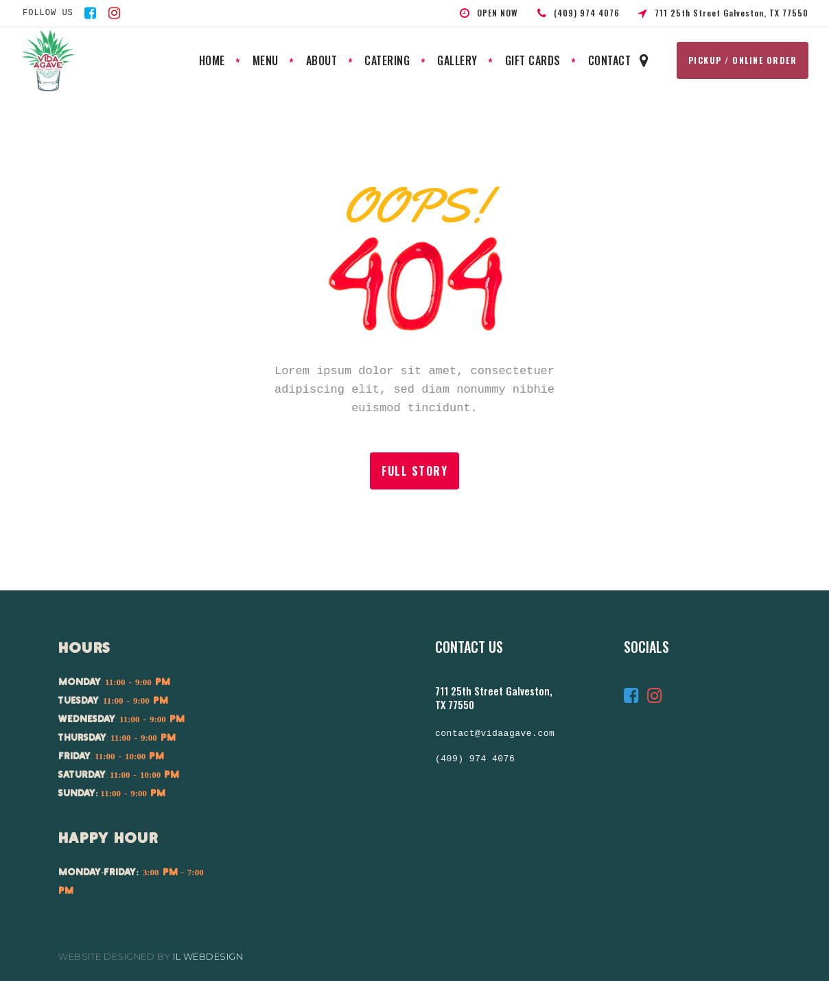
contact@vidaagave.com (494, 734)
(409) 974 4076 (475, 759)
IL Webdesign (208, 956)
